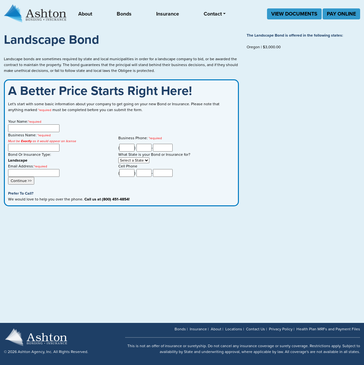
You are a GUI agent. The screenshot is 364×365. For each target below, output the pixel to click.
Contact (213, 14)
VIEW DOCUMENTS (294, 14)
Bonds (124, 14)
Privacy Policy (281, 329)
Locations (233, 329)
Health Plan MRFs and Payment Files (328, 329)
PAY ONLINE (341, 14)
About (85, 14)
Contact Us (255, 329)
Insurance (167, 14)
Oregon (253, 47)
